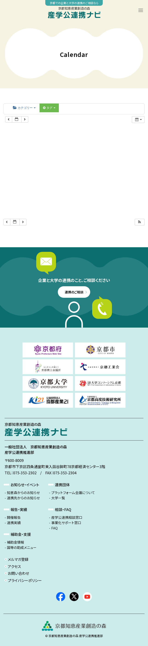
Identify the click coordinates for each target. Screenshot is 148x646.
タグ (49, 108)
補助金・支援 (21, 534)
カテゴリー (24, 108)
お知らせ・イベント (25, 484)
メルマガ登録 (18, 559)
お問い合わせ (18, 573)
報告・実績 (19, 509)
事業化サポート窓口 (66, 522)
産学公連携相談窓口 (66, 517)
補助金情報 (15, 542)
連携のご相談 (74, 292)
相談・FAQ (63, 509)
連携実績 (14, 522)
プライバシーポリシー (25, 580)
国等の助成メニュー (22, 547)
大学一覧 (58, 498)
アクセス (14, 566)
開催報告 (14, 517)
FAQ (54, 528)
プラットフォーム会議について (73, 492)
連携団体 (62, 484)
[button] (139, 222)
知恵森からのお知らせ (23, 492)
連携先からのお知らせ (23, 498)
